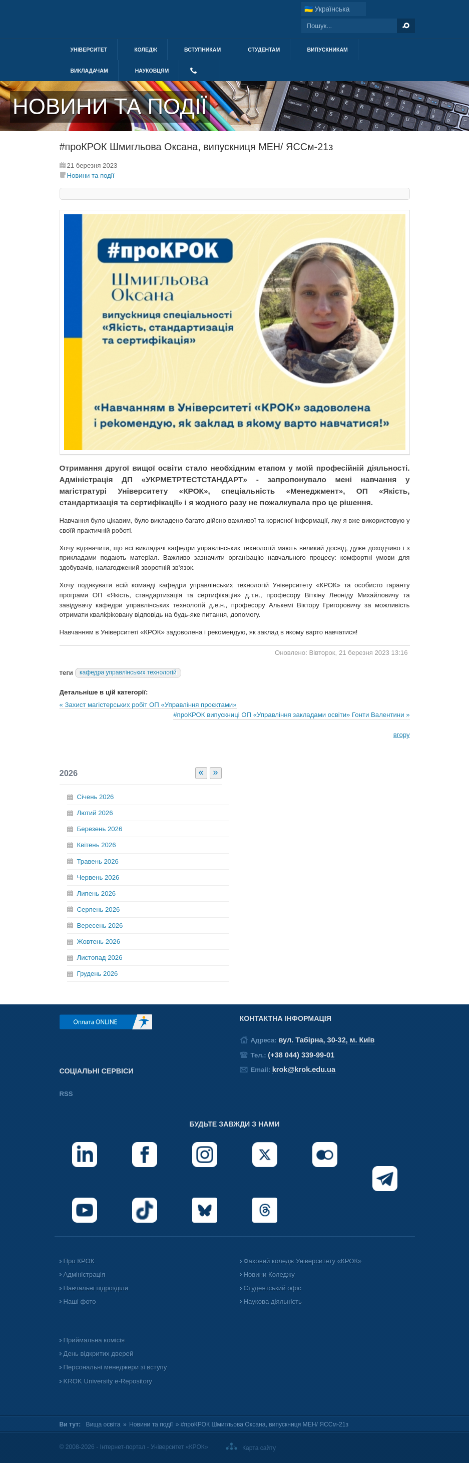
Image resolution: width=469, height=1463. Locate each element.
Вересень (100, 925)
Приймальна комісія (94, 1340)
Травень (98, 861)
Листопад (100, 957)
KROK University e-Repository (108, 1381)
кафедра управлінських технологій (128, 672)
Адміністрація (85, 1274)
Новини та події (91, 175)
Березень (100, 829)
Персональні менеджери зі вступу (115, 1367)
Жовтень (98, 941)
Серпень (98, 909)
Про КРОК (79, 1261)
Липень (96, 893)
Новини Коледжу (269, 1274)
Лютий (95, 813)
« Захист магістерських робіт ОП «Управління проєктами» (148, 704)
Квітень (96, 845)
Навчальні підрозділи (96, 1288)
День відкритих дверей (99, 1353)
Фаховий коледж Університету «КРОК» (303, 1261)
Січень (95, 797)
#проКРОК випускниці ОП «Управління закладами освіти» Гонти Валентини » (291, 714)
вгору (401, 735)
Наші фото (80, 1301)
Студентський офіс (272, 1288)
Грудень (97, 973)
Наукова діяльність (273, 1301)
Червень (98, 877)
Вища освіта (103, 1424)
